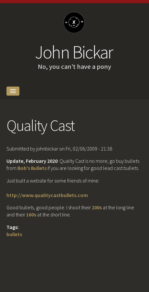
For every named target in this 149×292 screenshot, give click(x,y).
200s (97, 207)
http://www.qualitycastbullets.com (47, 195)
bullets (14, 234)
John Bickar (74, 52)
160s (31, 214)
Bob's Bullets (32, 168)
